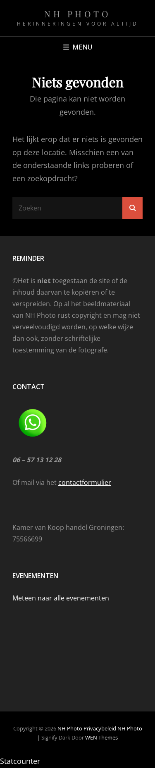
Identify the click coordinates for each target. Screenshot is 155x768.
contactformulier (84, 482)
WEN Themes (101, 737)
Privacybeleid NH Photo (112, 728)
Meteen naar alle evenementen (60, 598)
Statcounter (20, 761)
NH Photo (77, 13)
